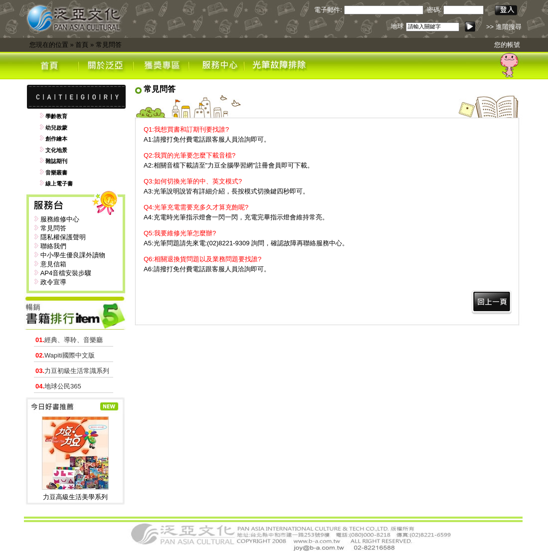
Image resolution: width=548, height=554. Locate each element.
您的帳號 (507, 44)
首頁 (81, 44)
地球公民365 (58, 386)
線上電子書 (59, 183)
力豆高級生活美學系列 (75, 497)
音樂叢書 (56, 173)
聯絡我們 (53, 246)
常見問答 (109, 44)
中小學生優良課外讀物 (72, 255)
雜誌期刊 (56, 161)
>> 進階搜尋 (504, 26)
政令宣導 (53, 282)
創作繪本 (56, 139)
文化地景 (56, 150)
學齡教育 (56, 116)
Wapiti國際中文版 (65, 355)
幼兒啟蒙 (56, 128)
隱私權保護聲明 (63, 237)
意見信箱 (53, 264)
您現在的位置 (48, 44)
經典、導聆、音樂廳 (69, 340)
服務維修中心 (59, 219)
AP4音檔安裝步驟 (66, 273)
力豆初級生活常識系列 (72, 370)
